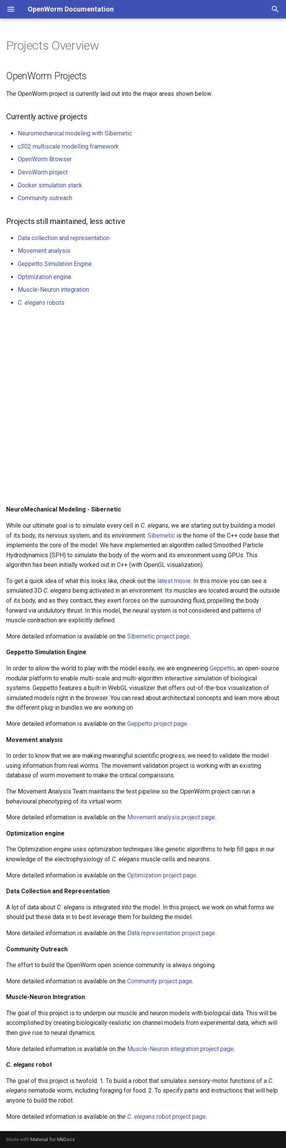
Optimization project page (161, 875)
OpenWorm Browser (45, 159)
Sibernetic (161, 535)
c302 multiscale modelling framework (68, 146)
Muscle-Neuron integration (53, 289)
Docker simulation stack (50, 185)
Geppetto (222, 668)
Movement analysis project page (171, 817)
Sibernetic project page (158, 636)
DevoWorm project (43, 172)
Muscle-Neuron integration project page (180, 1049)
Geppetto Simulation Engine (55, 263)
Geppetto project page (157, 723)
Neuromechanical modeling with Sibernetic (75, 133)
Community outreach (45, 198)
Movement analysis (44, 250)
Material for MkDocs (52, 1139)
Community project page (159, 981)
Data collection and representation (64, 238)
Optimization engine (45, 277)
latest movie (174, 581)
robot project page (166, 1116)
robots (41, 302)
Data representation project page (171, 933)
